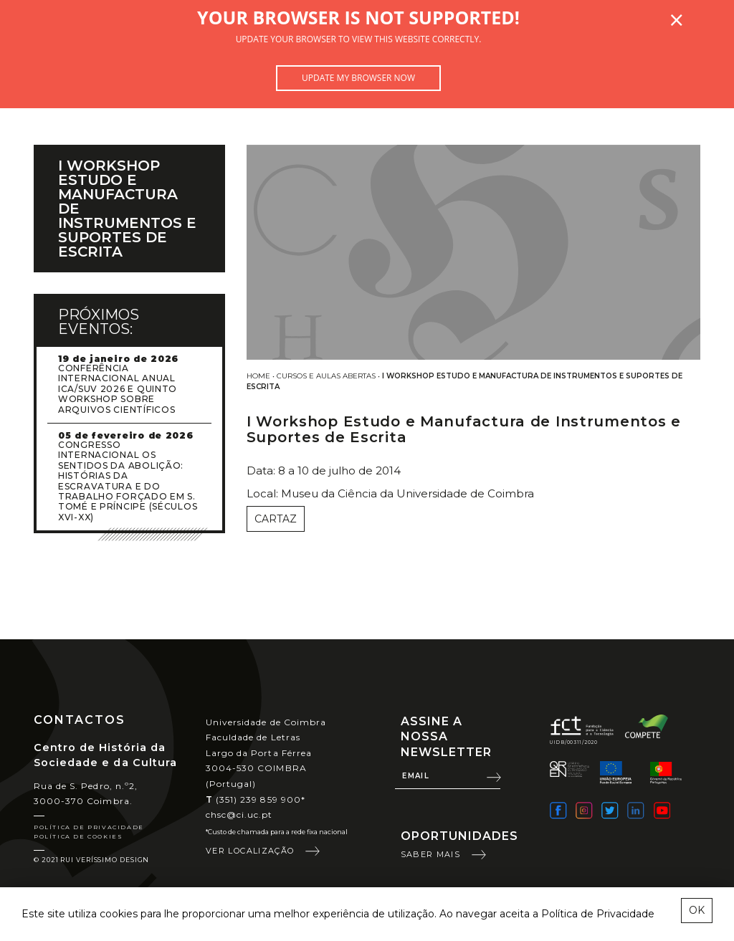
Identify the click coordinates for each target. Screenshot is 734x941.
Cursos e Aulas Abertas (326, 376)
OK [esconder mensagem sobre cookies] (697, 910)
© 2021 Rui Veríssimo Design (91, 860)
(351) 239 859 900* (255, 799)
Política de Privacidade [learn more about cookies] (597, 913)
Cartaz (275, 518)
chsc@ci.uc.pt (239, 814)
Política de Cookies (78, 836)
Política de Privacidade (89, 827)
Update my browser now (358, 78)
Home (258, 376)
